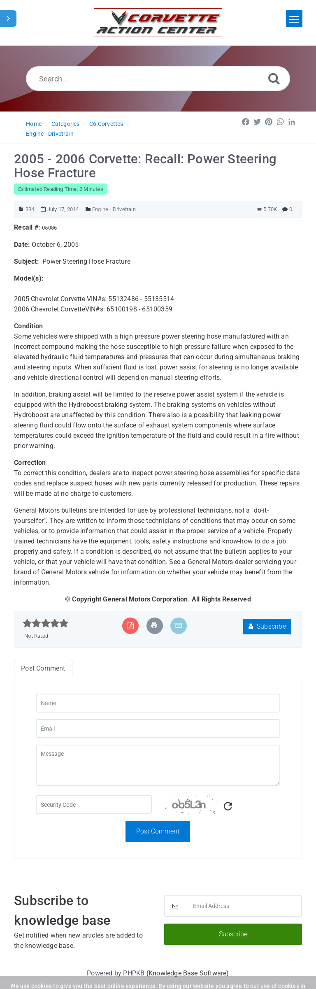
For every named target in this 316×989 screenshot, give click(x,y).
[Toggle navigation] (294, 18)
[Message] (158, 765)
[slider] (45, 623)
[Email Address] (233, 906)
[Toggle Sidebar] (8, 18)
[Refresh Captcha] (228, 806)
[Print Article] (154, 625)
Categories (65, 124)
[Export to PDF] (131, 625)
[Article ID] (21, 209)
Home (34, 124)
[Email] (158, 728)
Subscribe (267, 626)
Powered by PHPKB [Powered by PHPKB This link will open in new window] (115, 973)
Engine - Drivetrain (50, 133)
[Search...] (158, 78)
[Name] (158, 703)
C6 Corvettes (106, 124)
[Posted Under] (88, 209)
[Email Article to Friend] (178, 625)
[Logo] (158, 22)
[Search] (274, 78)
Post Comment (157, 831)
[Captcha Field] (94, 804)
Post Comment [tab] (43, 668)
